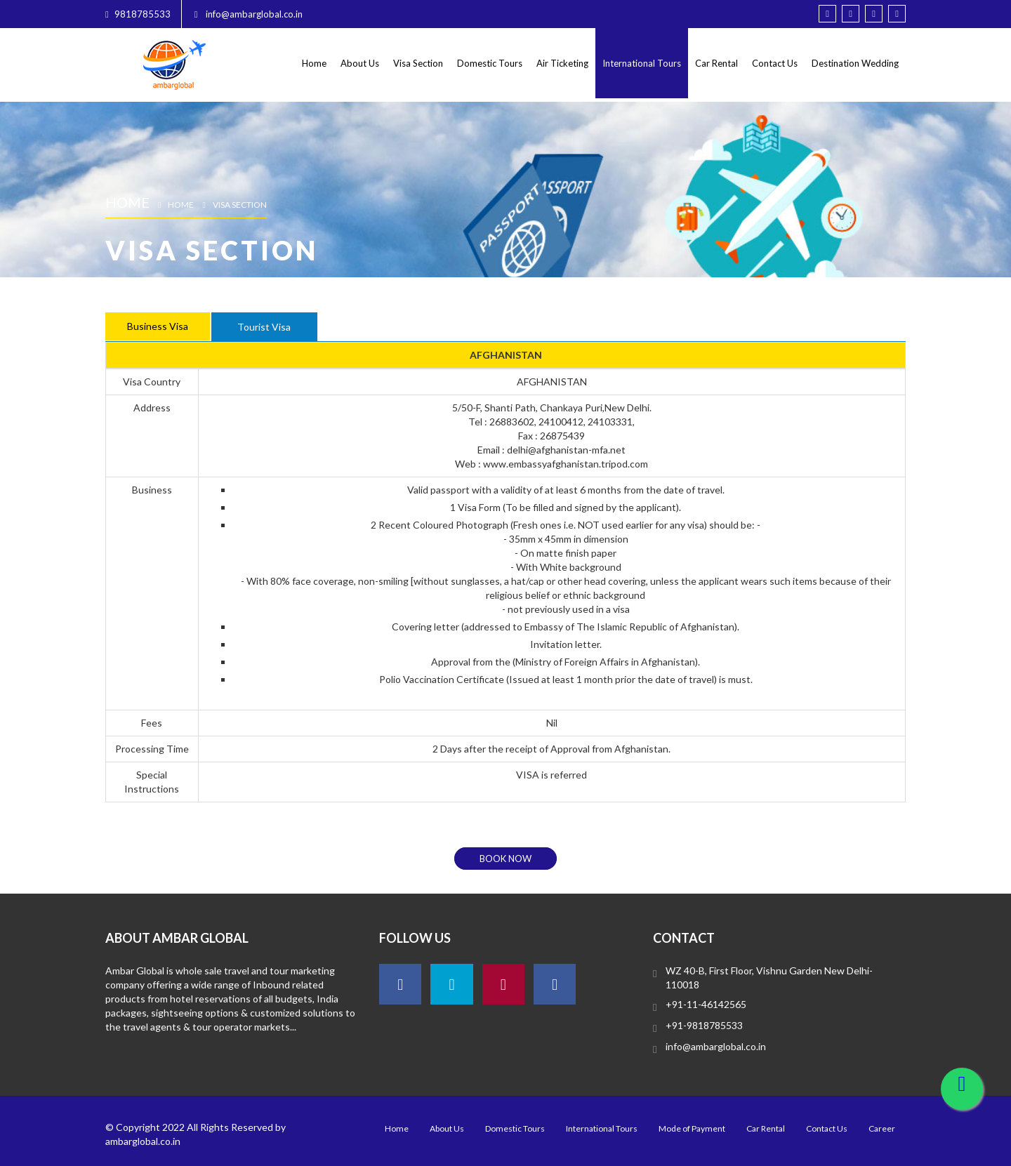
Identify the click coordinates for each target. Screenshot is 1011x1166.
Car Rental (716, 63)
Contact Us (775, 63)
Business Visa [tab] (157, 326)
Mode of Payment (692, 1128)
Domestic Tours (489, 63)
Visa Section (418, 63)
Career (881, 1128)
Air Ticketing (562, 63)
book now (505, 858)
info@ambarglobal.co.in (716, 1046)
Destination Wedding (855, 63)
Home (314, 63)
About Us (360, 63)
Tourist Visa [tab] (264, 327)
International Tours (641, 63)
